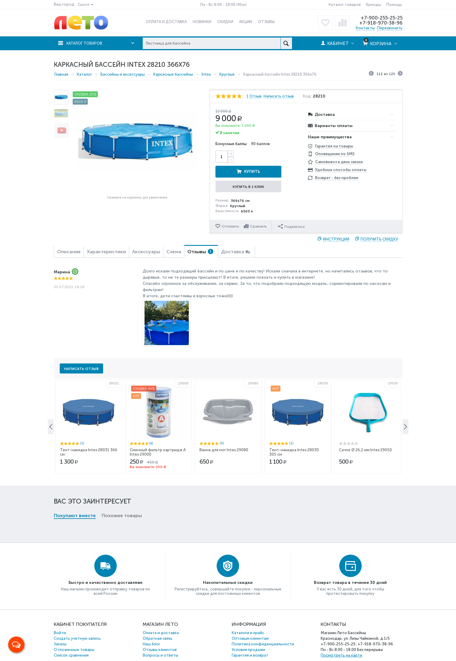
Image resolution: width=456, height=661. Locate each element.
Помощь (394, 4)
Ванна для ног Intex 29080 (223, 485)
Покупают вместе (75, 403)
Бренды (373, 4)
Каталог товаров (345, 4)
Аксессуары (146, 236)
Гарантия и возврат (250, 640)
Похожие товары (122, 403)
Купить (271, 156)
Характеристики (106, 236)
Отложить (230, 211)
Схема (173, 236)
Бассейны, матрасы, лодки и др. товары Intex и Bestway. (143, 657)
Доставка (232, 236)
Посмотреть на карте (341, 640)
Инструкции (336, 224)
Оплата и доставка (161, 617)
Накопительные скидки (228, 567)
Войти (60, 617)
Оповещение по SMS (335, 154)
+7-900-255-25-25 (381, 18)
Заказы (60, 628)
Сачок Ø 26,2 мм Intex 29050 (365, 485)
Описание (69, 236)
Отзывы (200, 236)
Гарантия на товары (334, 146)
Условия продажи (248, 634)
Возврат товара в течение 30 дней (350, 567)
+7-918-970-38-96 (380, 23)
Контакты (365, 27)
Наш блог (151, 628)
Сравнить (259, 211)
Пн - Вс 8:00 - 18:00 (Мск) (223, 4)
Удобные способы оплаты (340, 170)
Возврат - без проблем (336, 178)
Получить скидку (379, 224)
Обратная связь (158, 623)
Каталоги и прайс (248, 617)
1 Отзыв (254, 96)
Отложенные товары (74, 634)
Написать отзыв (281, 96)
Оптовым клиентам (250, 623)
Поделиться (292, 210)
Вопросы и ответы (160, 640)
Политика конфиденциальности (263, 628)
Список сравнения (71, 640)
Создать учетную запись (77, 623)
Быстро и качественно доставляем (105, 567)
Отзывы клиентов (160, 634)
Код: (309, 96)
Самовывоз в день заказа (339, 162)
